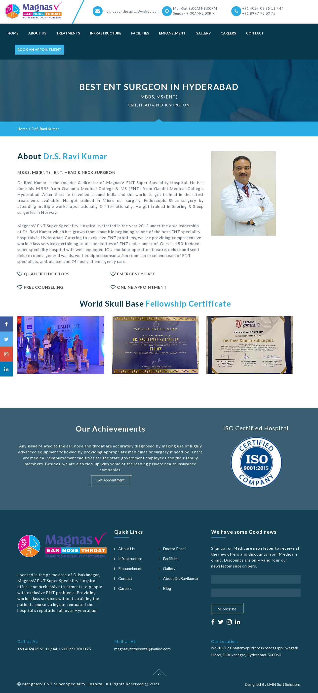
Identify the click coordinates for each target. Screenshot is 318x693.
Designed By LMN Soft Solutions (273, 684)
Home (12, 33)
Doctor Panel (174, 548)
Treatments (68, 33)
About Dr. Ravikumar (181, 578)
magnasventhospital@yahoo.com (132, 11)
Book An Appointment (39, 49)
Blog (167, 588)
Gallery (203, 33)
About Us (37, 33)
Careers (228, 33)
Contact (255, 33)
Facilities (140, 33)
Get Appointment (110, 480)
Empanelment (172, 33)
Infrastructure (105, 33)
